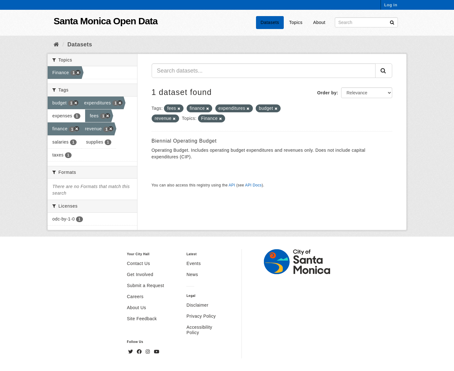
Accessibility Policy (199, 330)
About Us (136, 307)
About (319, 22)
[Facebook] (140, 352)
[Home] (56, 44)
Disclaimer (197, 305)
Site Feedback (142, 318)
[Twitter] (131, 352)
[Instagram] (148, 352)
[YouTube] (156, 352)
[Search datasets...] (264, 70)
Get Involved (140, 274)
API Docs (253, 185)
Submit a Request (145, 285)
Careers (135, 296)
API (232, 185)
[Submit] (392, 22)
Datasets (270, 22)
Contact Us (138, 263)
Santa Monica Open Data (106, 21)
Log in (390, 5)
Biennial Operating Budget (184, 141)
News (192, 274)
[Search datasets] (366, 22)
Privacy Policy (201, 316)
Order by (327, 92)
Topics (295, 22)
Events (193, 263)
